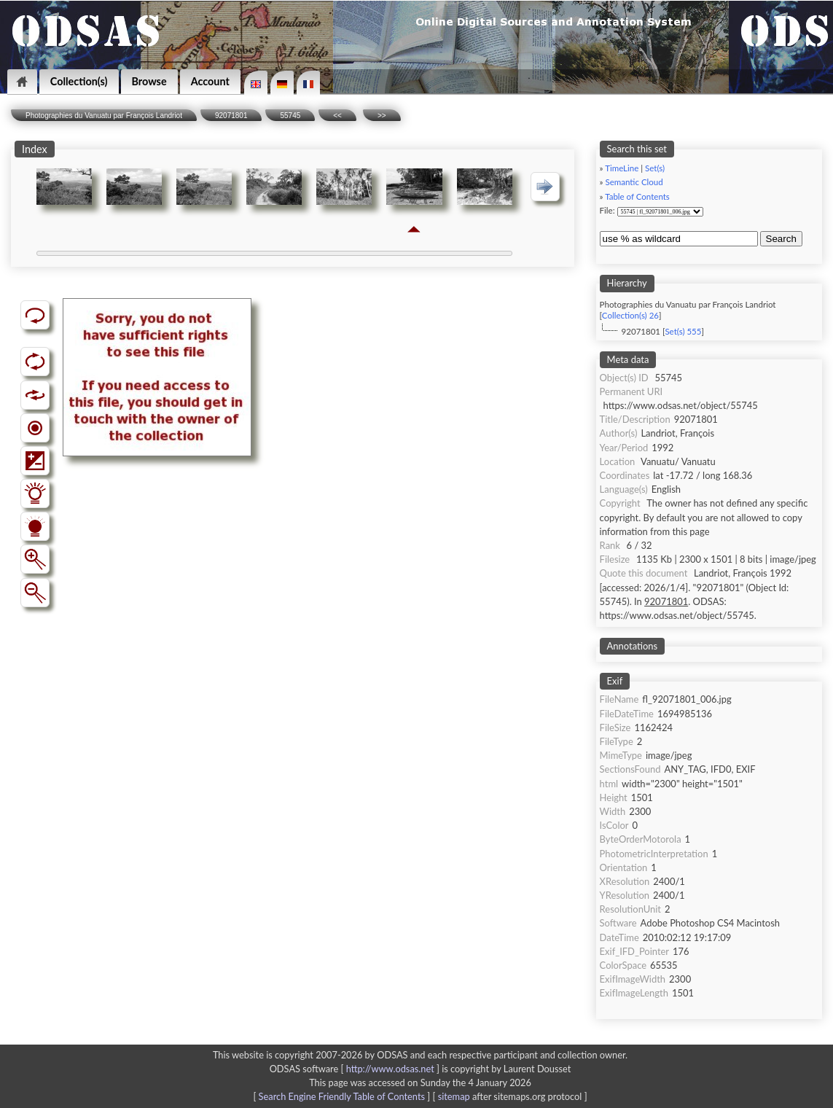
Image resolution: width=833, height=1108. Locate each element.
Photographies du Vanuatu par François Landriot (104, 116)
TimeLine (621, 168)
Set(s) (655, 168)
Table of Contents (637, 196)
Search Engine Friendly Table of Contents (342, 1096)
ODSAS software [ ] (356, 1068)
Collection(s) (79, 81)
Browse (149, 81)
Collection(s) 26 (630, 315)
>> (382, 116)
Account (210, 81)
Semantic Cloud (634, 182)
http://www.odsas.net (390, 1068)
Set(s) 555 (683, 331)
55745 (290, 116)
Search (781, 238)
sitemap (454, 1096)
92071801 (231, 116)
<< (337, 116)
